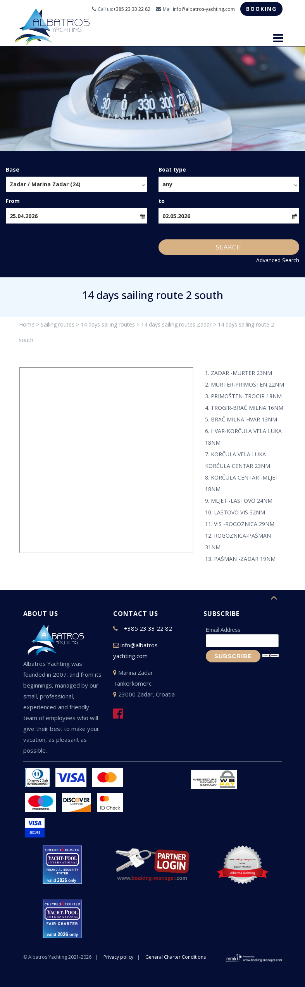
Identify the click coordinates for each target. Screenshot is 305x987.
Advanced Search (277, 260)
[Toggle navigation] (278, 38)
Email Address (223, 630)
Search (228, 247)
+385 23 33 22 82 (131, 9)
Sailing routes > (60, 324)
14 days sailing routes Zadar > (178, 324)
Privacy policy (118, 957)
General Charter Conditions (175, 957)
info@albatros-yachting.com (204, 9)
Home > (29, 324)
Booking (261, 8)
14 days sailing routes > (110, 324)
